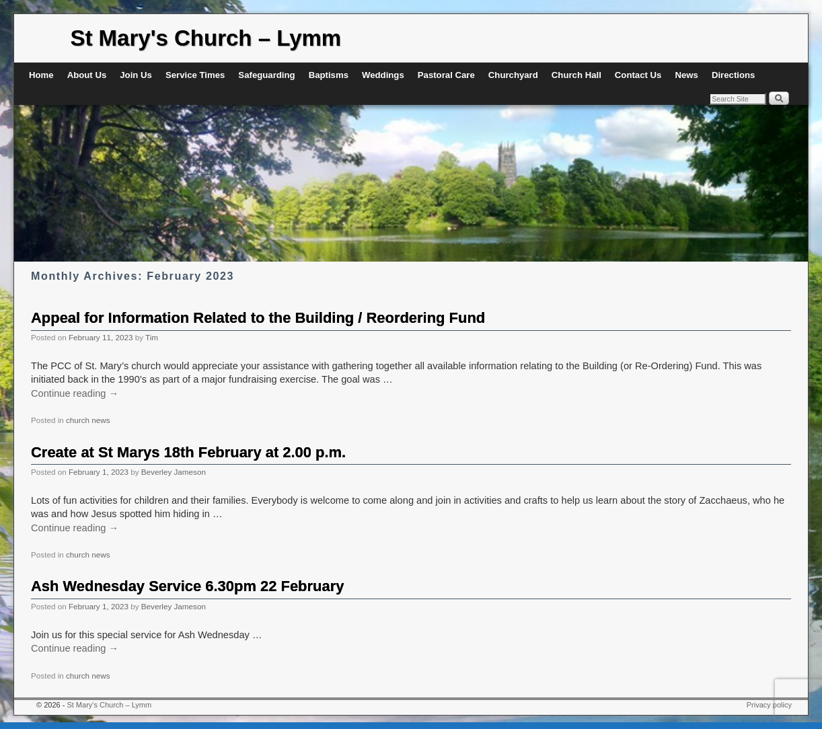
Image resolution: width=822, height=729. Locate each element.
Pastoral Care (446, 75)
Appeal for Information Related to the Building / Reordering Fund (258, 317)
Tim (151, 337)
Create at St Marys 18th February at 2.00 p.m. (188, 452)
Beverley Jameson (173, 471)
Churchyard (513, 75)
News (686, 75)
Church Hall (576, 75)
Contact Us (638, 75)
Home (41, 75)
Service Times (195, 75)
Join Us (136, 75)
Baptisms (328, 75)
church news (88, 420)
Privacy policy (769, 705)
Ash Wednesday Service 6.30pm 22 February (187, 586)
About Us (87, 75)
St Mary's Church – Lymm (205, 38)
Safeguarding (266, 75)
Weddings (383, 75)
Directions (733, 75)
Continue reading (74, 393)
